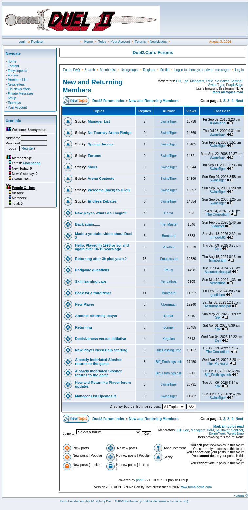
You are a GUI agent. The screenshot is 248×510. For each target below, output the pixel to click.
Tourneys (14, 103)
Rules (102, 41)
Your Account (120, 41)
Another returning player (96, 316)
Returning (83, 327)
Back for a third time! (93, 293)
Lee (185, 81)
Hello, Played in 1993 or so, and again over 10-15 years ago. (102, 247)
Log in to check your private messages (202, 70)
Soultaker (222, 81)
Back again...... (87, 224)
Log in (239, 70)
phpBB (141, 480)
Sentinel (236, 81)
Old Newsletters (19, 89)
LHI (178, 81)
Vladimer (217, 226)
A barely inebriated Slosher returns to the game (98, 362)
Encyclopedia (17, 71)
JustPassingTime (168, 350)
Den (217, 249)
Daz (108, 501)
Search (90, 70)
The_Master (168, 224)
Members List (17, 80)
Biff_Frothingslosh (169, 362)
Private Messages (20, 93)
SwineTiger (216, 85)
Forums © (240, 495)
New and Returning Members (154, 101)
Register (37, 41)
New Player (84, 304)
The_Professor (218, 363)
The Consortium (217, 214)
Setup (12, 98)
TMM (209, 81)
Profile (164, 70)
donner (168, 327)
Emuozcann (169, 259)
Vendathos (168, 281)
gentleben (218, 295)
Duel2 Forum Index (108, 101)
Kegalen (169, 339)
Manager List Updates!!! (95, 396)
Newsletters (158, 41)
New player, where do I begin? (100, 213)
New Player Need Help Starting (101, 350)
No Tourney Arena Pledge (109, 133)
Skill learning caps (91, 281)
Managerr (197, 81)
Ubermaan (169, 304)
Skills (92, 167)
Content (13, 66)
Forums (140, 41)
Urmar (168, 316)
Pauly (168, 270)
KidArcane (217, 123)
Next (239, 101)
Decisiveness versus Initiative (100, 339)
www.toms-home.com (196, 487)
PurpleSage (234, 85)
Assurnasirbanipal (218, 272)
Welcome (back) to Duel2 (109, 190)
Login (22, 41)
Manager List (99, 121)
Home (88, 41)
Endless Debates (102, 201)
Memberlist (108, 70)
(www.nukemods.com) (173, 501)
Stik (217, 317)
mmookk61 (218, 237)
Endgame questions (92, 270)
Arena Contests (101, 178)
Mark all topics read (228, 92)
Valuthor (169, 247)
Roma (168, 213)
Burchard (169, 236)
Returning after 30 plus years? (101, 259)
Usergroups (129, 70)
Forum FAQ (71, 70)
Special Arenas (100, 144)
